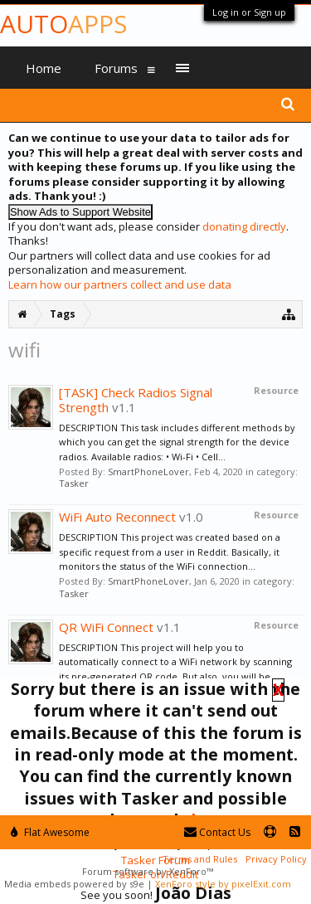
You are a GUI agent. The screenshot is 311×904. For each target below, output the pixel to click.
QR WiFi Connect (106, 627)
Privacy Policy (276, 859)
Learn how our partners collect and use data (119, 284)
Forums (116, 68)
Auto (63, 24)
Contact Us (217, 832)
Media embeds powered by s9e (74, 883)
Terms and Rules (200, 859)
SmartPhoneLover (148, 471)
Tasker (74, 483)
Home (43, 68)
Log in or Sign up (249, 12)
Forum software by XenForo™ (147, 871)
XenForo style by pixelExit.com (223, 883)
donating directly (244, 226)
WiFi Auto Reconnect (117, 516)
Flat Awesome (50, 832)
